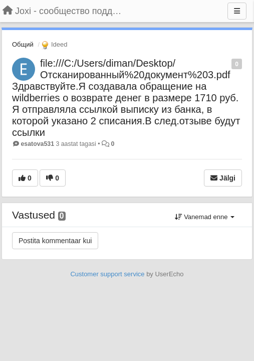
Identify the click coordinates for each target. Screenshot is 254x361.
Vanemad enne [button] (204, 217)
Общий (23, 44)
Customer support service (107, 274)
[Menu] (236, 11)
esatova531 (37, 143)
